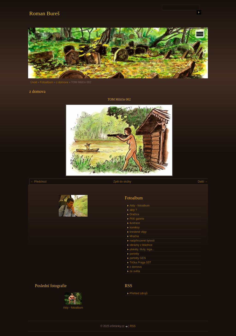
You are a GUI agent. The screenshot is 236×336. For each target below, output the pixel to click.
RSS (133, 326)
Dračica (134, 214)
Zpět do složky (122, 181)
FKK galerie (137, 218)
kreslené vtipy (138, 231)
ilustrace (135, 223)
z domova (62, 82)
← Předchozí (39, 181)
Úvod (33, 82)
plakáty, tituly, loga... (142, 249)
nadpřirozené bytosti (142, 240)
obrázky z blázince (141, 245)
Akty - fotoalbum (140, 205)
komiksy (135, 227)
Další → (203, 181)
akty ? (133, 210)
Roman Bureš (44, 13)
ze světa (135, 271)
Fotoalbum (46, 82)
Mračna (134, 236)
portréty (134, 253)
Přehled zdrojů (139, 293)
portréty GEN (138, 258)
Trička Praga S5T (140, 262)
